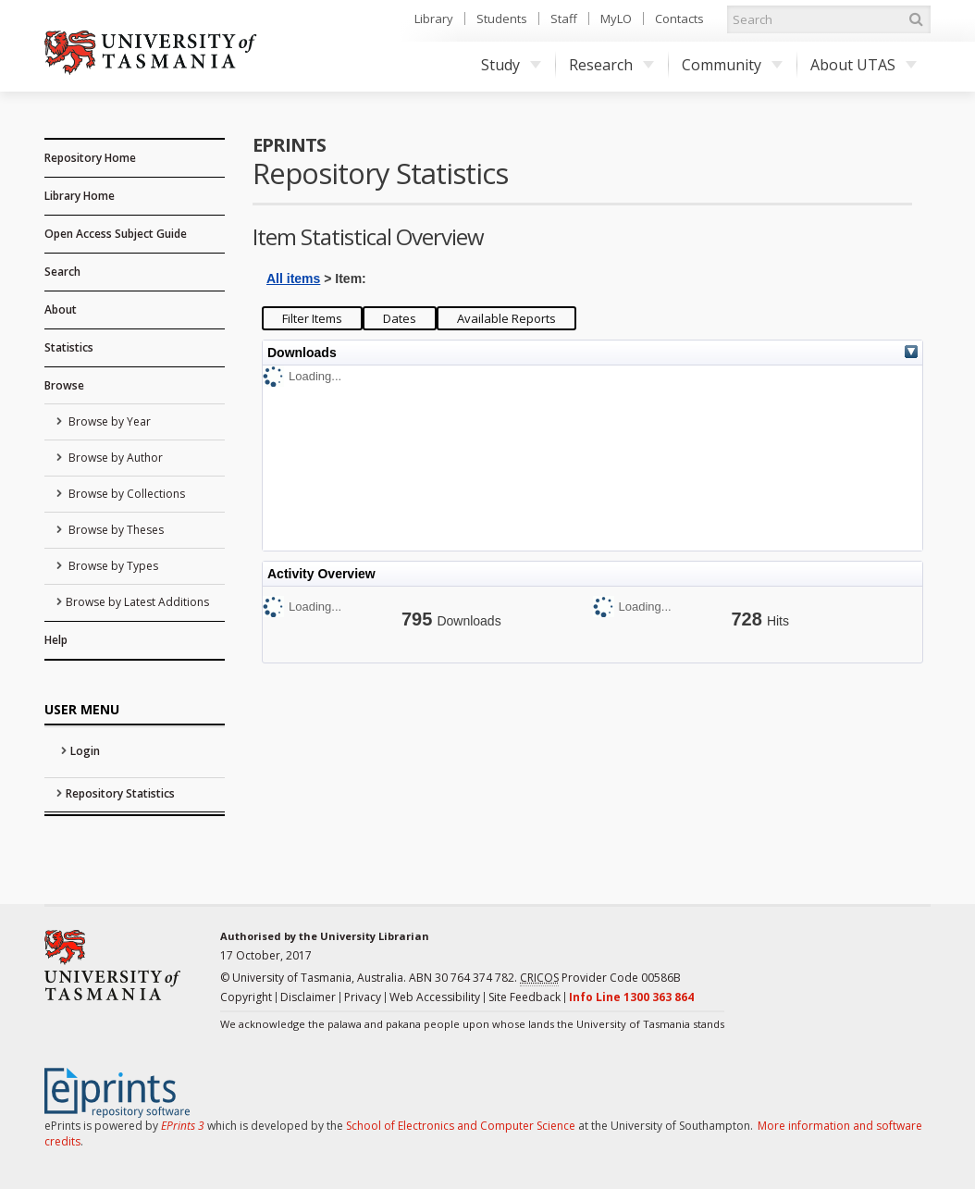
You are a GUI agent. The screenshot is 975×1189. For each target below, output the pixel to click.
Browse (64, 385)
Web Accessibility (434, 997)
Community (732, 65)
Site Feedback (524, 997)
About (60, 309)
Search (62, 271)
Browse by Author (114, 457)
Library (433, 18)
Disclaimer (308, 997)
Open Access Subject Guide (115, 234)
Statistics (68, 347)
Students (501, 18)
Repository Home (90, 158)
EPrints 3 (182, 1125)
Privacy (362, 997)
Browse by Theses (115, 530)
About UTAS (863, 65)
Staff (563, 18)
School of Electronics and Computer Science (460, 1125)
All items (293, 278)
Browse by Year (108, 421)
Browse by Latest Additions (137, 602)
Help (56, 640)
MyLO (616, 18)
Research (611, 65)
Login (85, 751)
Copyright (246, 997)
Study (511, 65)
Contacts (679, 18)
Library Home (79, 196)
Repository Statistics (120, 793)
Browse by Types (112, 566)
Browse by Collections (125, 494)
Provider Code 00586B (600, 978)
